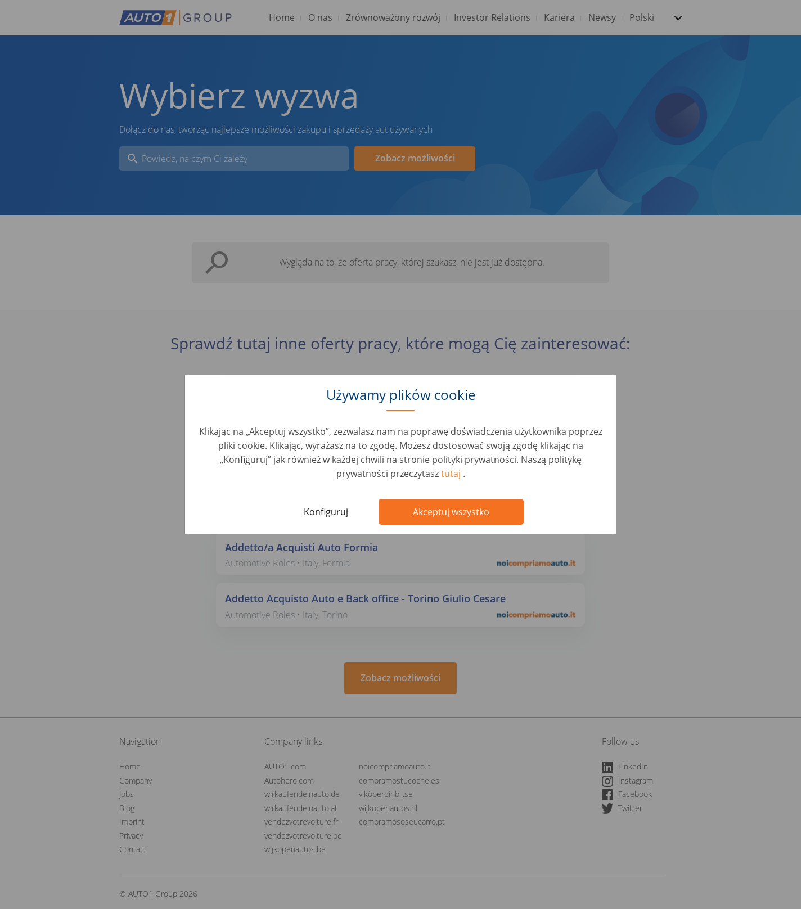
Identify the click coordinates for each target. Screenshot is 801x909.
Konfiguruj (326, 512)
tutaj (452, 473)
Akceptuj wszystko (451, 512)
